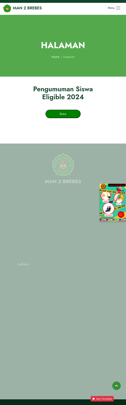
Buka (63, 114)
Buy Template (102, 398)
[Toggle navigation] (114, 8)
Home (55, 57)
